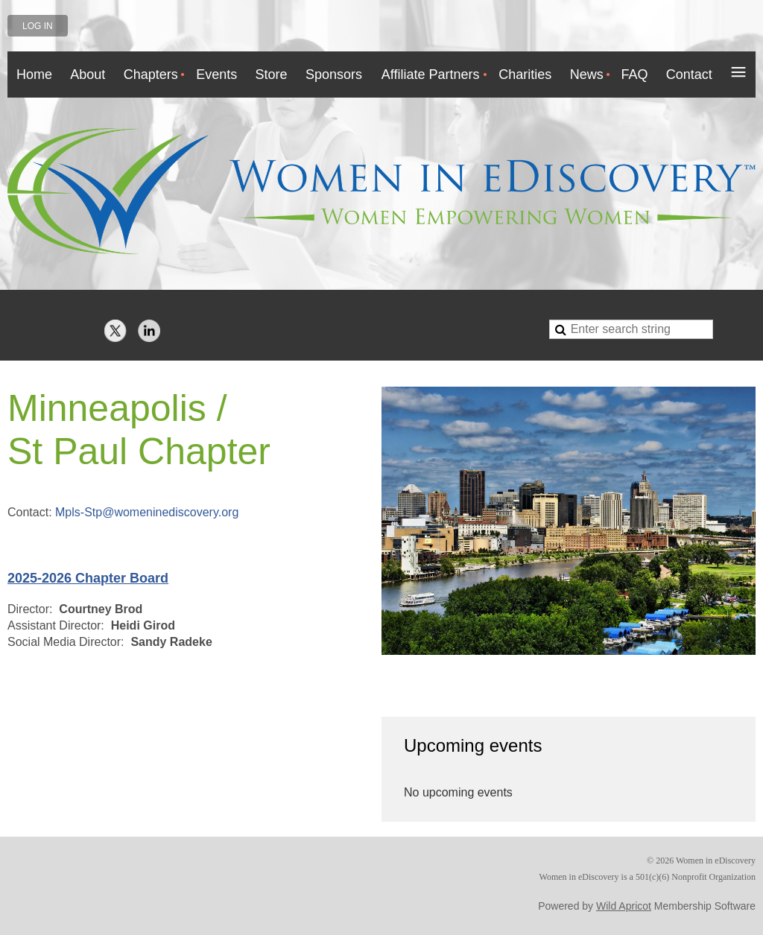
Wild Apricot (623, 906)
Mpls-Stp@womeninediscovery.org (146, 512)
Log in (37, 26)
